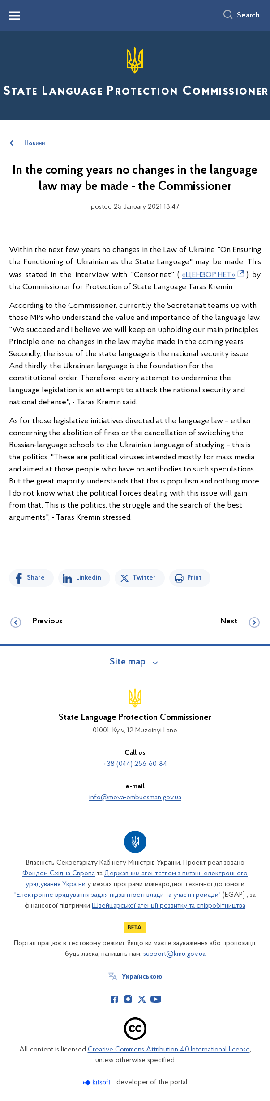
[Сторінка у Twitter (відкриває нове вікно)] (142, 999)
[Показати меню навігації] (14, 15)
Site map (128, 662)
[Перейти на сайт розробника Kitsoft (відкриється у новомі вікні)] (97, 1082)
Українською (142, 976)
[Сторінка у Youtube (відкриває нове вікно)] (155, 999)
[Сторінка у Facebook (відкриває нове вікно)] (114, 999)
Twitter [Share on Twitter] (144, 577)
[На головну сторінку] (135, 75)
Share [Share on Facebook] (36, 577)
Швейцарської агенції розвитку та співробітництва (168, 905)
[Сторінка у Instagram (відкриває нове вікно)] (128, 999)
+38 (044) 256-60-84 (135, 764)
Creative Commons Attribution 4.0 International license (169, 1049)
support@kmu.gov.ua (174, 954)
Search (248, 16)
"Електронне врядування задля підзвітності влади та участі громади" (117, 895)
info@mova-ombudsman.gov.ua (135, 797)
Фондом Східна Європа (58, 873)
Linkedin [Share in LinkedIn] (88, 577)
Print (194, 577)
